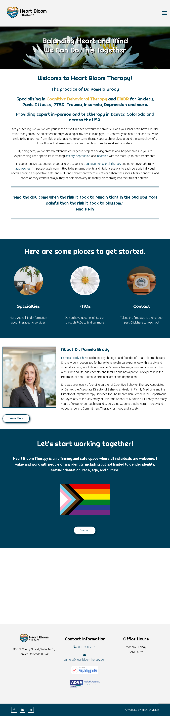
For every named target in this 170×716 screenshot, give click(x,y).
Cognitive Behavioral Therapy (76, 99)
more (142, 104)
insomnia (102, 156)
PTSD (58, 104)
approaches (23, 168)
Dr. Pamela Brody (101, 89)
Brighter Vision (150, 709)
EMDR (123, 99)
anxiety (70, 156)
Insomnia (93, 104)
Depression (115, 104)
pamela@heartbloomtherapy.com (85, 659)
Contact (85, 530)
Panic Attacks (36, 104)
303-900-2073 (87, 647)
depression (83, 156)
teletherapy (93, 114)
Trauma (74, 104)
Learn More (16, 418)
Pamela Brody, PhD (73, 357)
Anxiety (145, 99)
